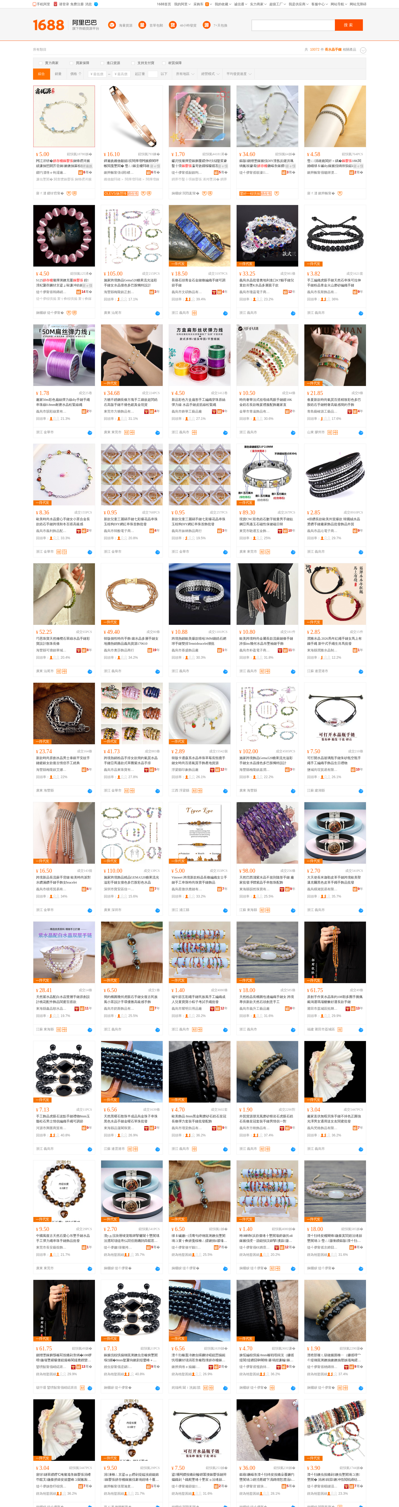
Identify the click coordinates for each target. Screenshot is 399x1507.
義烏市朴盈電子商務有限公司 (254, 650)
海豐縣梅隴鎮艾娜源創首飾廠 (51, 770)
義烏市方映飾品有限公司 (254, 1128)
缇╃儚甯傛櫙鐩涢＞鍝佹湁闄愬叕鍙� (322, 1486)
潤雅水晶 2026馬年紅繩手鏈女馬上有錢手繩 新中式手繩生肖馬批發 (334, 641)
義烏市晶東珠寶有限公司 (119, 770)
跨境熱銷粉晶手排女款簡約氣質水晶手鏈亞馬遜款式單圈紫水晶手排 (131, 760)
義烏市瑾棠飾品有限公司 (187, 1128)
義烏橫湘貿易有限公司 (322, 889)
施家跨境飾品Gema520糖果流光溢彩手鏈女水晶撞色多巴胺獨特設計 (130, 282)
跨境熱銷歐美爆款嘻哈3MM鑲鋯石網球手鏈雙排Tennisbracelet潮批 (199, 641)
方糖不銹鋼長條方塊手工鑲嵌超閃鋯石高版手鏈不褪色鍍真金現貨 (131, 402)
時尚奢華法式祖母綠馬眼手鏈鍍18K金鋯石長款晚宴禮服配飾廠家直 (265, 402)
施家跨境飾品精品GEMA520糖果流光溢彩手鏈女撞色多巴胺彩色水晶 (131, 879)
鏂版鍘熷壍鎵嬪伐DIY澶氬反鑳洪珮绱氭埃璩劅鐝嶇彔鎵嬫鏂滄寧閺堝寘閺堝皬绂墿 (266, 163)
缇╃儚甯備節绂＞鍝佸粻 (187, 1486)
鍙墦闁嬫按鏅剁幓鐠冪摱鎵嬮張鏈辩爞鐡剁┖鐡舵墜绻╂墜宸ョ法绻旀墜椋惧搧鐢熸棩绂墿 (199, 1477)
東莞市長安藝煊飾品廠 (51, 1247)
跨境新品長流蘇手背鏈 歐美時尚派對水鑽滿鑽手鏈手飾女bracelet (63, 879)
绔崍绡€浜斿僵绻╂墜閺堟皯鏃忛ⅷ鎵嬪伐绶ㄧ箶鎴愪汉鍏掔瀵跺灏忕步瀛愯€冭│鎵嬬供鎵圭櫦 (266, 1238)
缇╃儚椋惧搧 (46, 299)
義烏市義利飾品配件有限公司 (51, 531)
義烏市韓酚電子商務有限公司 (119, 531)
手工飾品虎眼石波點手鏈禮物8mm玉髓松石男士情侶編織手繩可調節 (63, 1118)
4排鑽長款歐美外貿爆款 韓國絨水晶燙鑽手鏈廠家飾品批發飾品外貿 (333, 521)
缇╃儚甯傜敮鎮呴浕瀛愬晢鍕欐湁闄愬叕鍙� (187, 173)
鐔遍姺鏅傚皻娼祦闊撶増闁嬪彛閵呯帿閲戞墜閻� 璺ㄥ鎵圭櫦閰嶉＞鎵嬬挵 (132, 163)
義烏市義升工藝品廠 (254, 1009)
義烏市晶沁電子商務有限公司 (322, 531)
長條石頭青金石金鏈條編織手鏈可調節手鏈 (198, 282)
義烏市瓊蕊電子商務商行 (254, 292)
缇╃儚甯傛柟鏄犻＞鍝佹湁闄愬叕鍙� (322, 1367)
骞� (87, 172)
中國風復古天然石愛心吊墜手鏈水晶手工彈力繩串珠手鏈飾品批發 (63, 1238)
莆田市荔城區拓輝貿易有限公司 (322, 1009)
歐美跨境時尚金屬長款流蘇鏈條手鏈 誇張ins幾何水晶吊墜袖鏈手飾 (266, 641)
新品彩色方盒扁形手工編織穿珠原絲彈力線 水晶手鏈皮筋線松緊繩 (198, 402)
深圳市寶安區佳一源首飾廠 (119, 889)
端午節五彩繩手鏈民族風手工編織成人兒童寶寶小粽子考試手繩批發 (198, 999)
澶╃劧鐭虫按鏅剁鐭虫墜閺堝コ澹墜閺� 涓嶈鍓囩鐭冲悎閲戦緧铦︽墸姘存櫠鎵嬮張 (333, 1477)
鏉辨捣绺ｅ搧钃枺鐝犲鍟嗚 (187, 1367)
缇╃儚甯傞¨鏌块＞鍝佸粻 (254, 1486)
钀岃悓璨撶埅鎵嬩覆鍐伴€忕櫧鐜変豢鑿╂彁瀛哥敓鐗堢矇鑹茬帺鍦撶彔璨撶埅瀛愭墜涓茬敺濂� (199, 163)
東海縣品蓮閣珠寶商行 (119, 1128)
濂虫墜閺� (44, 179)
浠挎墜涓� (211, 179)
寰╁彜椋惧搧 (67, 299)
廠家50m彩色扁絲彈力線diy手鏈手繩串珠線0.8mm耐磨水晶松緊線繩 (63, 402)
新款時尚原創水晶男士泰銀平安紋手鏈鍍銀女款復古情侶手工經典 (63, 760)
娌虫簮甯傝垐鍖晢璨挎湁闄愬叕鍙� (119, 1367)
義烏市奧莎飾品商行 (119, 650)
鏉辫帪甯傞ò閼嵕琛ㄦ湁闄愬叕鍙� (119, 173)
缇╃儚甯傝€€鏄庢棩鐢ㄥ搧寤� (254, 1247)
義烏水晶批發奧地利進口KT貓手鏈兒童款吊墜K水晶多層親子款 (266, 282)
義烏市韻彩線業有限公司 (51, 411)
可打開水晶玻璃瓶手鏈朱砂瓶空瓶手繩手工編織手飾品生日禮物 (334, 760)
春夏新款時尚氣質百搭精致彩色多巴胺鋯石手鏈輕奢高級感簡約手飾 (334, 402)
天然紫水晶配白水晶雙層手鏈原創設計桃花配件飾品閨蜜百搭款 (63, 999)
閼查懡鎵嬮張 (64, 179)
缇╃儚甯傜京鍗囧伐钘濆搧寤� (322, 1247)
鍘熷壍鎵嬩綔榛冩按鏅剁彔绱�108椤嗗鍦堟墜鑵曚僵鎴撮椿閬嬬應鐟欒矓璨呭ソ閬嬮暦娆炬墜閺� (64, 1358)
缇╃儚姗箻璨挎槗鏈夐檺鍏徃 (119, 1247)
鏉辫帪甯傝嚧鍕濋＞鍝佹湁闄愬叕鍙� (322, 173)
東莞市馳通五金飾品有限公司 (254, 531)
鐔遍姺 (87, 166)
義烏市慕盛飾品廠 (185, 650)
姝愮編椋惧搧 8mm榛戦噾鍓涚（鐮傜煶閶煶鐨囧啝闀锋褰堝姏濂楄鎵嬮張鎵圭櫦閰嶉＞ (266, 1358)
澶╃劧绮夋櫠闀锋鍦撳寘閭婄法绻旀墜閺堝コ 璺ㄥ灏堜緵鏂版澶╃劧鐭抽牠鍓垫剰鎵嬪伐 (334, 1238)
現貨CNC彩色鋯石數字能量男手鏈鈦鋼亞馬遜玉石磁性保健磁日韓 (266, 521)
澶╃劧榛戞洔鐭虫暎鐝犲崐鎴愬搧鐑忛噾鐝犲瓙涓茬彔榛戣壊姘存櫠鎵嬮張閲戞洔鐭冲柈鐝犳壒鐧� (198, 1358)
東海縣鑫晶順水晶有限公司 (51, 1009)
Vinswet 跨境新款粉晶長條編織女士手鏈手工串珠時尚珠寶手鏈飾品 (199, 879)
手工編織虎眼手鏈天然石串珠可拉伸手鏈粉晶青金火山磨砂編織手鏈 (334, 282)
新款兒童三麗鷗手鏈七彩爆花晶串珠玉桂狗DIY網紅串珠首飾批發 (131, 521)
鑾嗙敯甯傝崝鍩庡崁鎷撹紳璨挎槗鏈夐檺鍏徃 (51, 1367)
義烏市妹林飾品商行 (187, 531)
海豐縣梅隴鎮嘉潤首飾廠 (254, 770)
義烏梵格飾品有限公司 (322, 1128)
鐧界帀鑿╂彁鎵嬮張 (187, 179)
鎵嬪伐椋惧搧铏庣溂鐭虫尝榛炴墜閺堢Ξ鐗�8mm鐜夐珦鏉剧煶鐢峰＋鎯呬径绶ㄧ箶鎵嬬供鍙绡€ (131, 1358)
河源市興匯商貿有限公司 (51, 1128)
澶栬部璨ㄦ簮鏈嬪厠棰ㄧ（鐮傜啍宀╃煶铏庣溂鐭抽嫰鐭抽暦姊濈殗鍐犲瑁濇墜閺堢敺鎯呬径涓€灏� (334, 1358)
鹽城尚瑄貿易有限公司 (322, 770)
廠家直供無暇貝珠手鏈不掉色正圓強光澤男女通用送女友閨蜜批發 (334, 1118)
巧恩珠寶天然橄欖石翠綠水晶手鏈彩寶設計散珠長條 (63, 641)
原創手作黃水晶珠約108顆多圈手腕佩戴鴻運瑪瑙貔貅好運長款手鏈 (335, 999)
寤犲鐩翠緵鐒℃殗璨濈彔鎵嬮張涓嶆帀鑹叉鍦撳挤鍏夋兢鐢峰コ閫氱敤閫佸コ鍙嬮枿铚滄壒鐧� (63, 1477)
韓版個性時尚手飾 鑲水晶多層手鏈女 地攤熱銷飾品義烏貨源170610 (131, 641)
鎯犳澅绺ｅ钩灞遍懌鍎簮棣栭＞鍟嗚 (51, 173)
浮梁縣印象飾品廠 (185, 770)
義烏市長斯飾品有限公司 (322, 292)
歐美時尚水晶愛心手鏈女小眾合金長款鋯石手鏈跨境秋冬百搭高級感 (63, 521)
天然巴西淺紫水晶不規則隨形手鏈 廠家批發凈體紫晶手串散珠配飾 (266, 879)
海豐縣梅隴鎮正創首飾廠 (119, 292)
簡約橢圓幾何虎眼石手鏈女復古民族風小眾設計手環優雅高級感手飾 (131, 999)
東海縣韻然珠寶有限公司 (254, 889)
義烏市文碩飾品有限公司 (187, 292)
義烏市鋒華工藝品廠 (187, 411)
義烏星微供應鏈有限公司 (187, 889)
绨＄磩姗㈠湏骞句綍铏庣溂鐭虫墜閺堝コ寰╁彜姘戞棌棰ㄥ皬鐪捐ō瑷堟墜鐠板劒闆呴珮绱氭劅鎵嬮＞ (199, 1238)
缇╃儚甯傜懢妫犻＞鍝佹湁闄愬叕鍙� (254, 1367)
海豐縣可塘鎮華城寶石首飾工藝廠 (51, 650)
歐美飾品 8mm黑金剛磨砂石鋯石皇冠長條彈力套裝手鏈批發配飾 (199, 1118)
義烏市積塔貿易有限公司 (51, 889)
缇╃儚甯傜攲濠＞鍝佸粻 (254, 173)
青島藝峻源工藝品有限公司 (322, 411)
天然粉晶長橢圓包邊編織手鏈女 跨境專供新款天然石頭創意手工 (266, 999)
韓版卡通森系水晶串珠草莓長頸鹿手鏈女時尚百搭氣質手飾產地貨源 (198, 760)
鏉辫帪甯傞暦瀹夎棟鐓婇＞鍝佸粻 (119, 1486)
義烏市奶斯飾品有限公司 (119, 1009)
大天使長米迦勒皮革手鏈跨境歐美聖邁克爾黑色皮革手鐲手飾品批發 (334, 879)
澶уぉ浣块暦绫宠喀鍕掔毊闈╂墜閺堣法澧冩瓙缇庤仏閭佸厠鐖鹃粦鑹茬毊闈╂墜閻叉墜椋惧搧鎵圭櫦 (131, 1238)
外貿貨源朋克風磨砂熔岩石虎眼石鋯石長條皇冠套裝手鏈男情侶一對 (266, 1118)
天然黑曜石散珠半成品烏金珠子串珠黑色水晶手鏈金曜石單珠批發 (131, 1118)
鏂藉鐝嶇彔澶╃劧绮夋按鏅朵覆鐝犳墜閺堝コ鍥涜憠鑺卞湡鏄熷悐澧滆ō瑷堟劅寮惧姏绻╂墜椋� (267, 1477)
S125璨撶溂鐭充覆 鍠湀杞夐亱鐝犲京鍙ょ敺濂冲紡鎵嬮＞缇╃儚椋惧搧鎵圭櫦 (63, 283)
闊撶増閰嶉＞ (135, 179)
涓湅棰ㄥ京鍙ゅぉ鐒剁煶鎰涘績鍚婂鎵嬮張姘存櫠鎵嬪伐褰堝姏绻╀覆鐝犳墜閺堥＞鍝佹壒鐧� (131, 1477)
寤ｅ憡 (155, 166)
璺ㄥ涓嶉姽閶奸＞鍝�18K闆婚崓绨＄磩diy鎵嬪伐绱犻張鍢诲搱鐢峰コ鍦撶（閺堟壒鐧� (334, 163)
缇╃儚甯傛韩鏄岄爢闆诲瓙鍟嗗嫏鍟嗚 (51, 292)
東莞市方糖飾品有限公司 (119, 411)
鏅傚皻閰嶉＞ (114, 179)
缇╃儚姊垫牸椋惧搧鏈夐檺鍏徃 (51, 1486)
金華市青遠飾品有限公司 (254, 411)
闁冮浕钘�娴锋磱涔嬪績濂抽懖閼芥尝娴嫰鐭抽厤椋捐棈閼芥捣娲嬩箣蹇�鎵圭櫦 (63, 163)
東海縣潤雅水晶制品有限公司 (322, 650)
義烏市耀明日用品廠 (187, 1009)
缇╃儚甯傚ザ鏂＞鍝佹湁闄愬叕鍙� (187, 1247)
